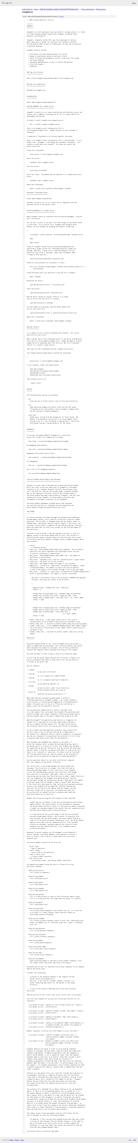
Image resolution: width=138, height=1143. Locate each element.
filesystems (100, 9)
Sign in (134, 3)
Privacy (17, 1140)
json (134, 1140)
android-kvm (27, 9)
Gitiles (11, 1140)
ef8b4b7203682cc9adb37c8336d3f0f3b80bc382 (59, 9)
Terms (22, 1140)
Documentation (88, 9)
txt (130, 1140)
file (61, 16)
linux (36, 9)
